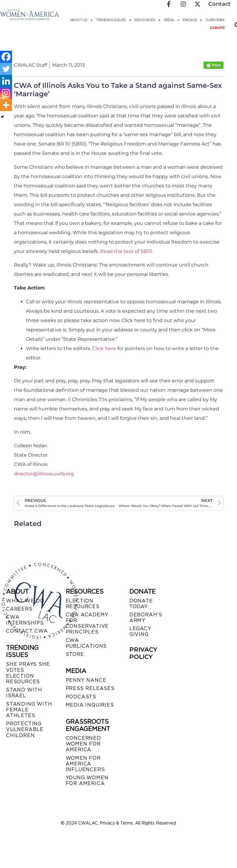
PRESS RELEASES (90, 688)
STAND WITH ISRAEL (24, 692)
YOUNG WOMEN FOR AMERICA (87, 780)
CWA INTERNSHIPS (25, 620)
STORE (75, 654)
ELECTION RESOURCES (83, 603)
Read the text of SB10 (126, 251)
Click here (104, 348)
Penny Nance (86, 680)
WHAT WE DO (25, 601)
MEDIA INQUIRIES (90, 705)
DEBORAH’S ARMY (145, 617)
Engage (192, 20)
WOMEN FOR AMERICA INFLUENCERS (85, 763)
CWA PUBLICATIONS (86, 643)
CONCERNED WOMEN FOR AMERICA (83, 743)
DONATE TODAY (141, 603)
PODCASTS (81, 697)
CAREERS (19, 609)
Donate (217, 28)
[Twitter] (6, 69)
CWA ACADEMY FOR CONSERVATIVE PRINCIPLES (87, 623)
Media (171, 20)
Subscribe (215, 20)
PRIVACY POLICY (143, 653)
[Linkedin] (6, 81)
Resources (147, 20)
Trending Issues (113, 20)
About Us (81, 20)
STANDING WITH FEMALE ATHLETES (29, 709)
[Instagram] (6, 93)
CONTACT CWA (27, 631)
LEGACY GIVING (140, 631)
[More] (6, 105)
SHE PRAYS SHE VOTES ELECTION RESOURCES (28, 673)
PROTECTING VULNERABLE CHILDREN (24, 729)
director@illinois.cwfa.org (44, 474)
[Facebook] (6, 57)
